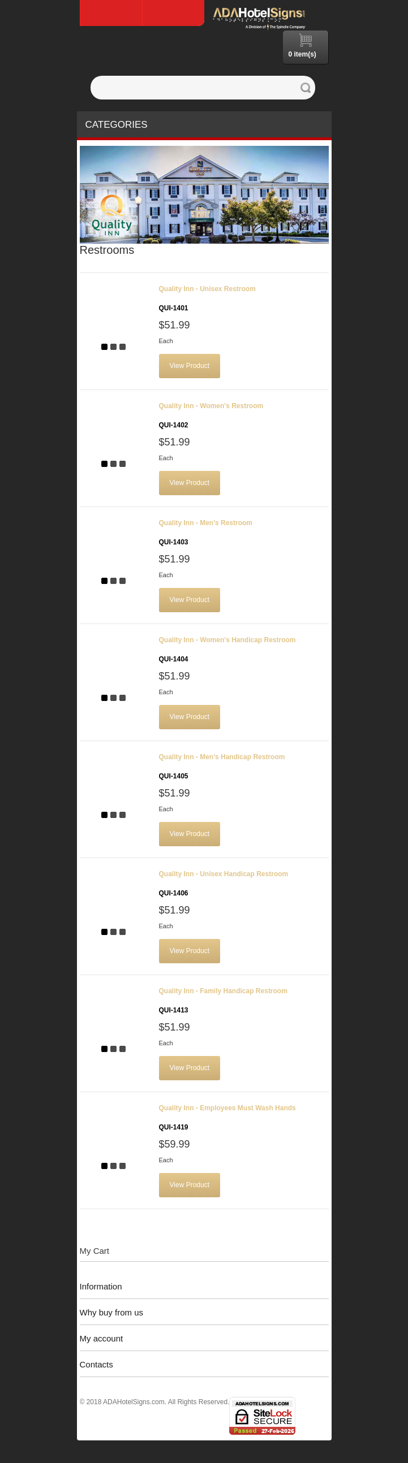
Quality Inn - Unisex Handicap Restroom (224, 883)
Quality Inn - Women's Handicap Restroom (227, 649)
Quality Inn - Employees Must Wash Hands (227, 1117)
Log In (173, 13)
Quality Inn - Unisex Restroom (207, 298)
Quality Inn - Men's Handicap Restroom (222, 766)
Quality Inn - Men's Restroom (206, 532)
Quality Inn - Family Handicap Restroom (223, 1000)
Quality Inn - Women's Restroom (211, 415)
